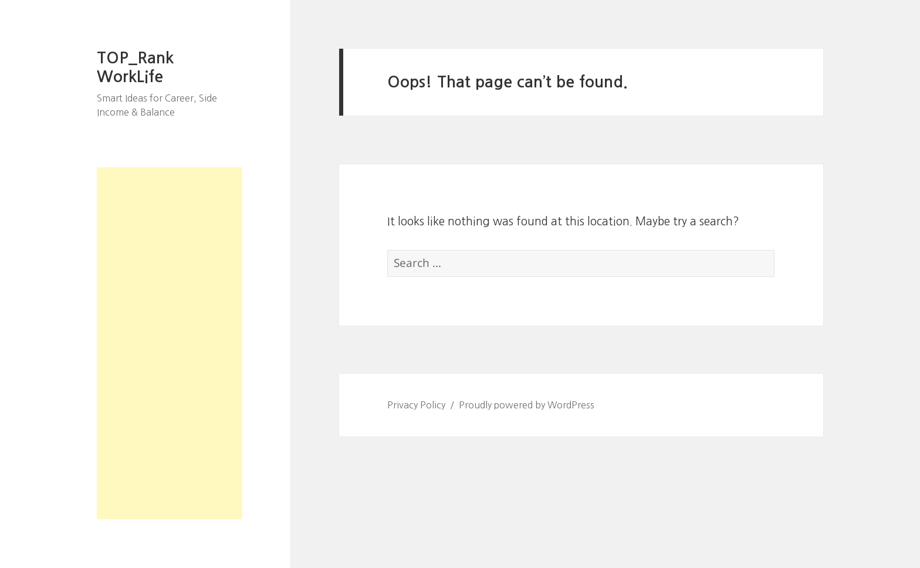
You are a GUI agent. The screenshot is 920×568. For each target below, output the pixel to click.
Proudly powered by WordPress (526, 405)
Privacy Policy (416, 405)
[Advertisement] (169, 343)
